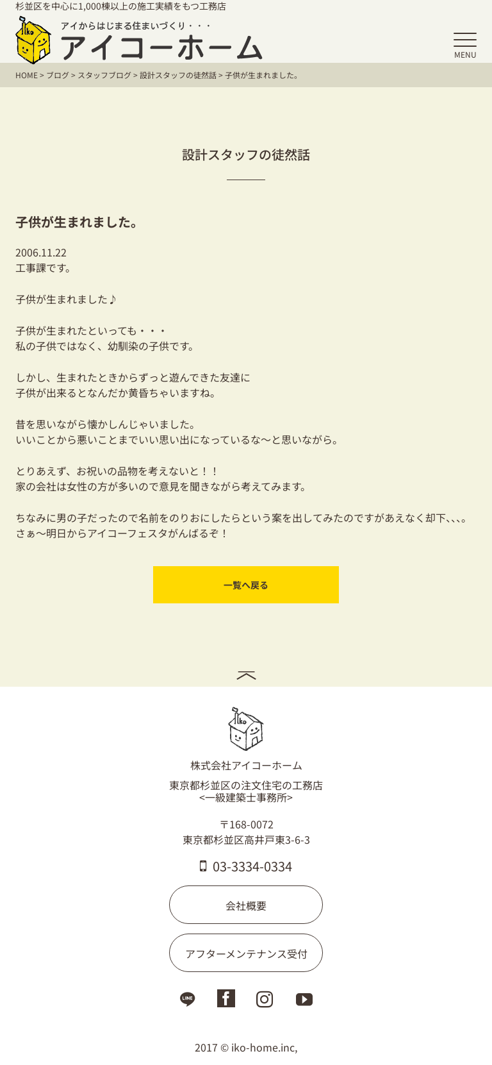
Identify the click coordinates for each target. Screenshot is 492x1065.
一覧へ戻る (246, 584)
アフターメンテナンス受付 (246, 953)
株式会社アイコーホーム (246, 739)
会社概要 (246, 905)
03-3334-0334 (246, 866)
